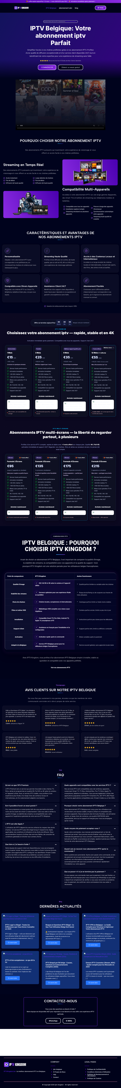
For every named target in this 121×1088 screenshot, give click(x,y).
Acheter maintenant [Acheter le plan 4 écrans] (74, 507)
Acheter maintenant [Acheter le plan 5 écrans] (102, 507)
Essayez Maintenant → (71, 21)
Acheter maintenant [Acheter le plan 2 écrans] (18, 507)
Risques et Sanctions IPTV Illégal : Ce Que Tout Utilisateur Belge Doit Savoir (60, 939)
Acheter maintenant (18, 396)
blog (76, 8)
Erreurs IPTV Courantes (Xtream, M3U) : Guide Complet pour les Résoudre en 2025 (100, 996)
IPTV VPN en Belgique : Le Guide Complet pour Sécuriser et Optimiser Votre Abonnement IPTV (99, 940)
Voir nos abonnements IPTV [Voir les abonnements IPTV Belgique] (60, 667)
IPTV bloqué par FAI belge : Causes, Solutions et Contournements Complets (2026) (59, 996)
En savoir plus (12, 963)
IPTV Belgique (51, 8)
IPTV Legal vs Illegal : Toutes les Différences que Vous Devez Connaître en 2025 (19, 944)
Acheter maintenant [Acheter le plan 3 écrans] (46, 507)
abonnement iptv (65, 8)
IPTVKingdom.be (9, 1077)
